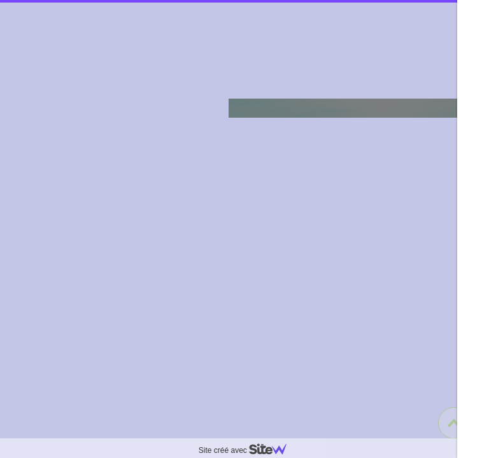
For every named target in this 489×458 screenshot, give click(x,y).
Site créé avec (248, 450)
